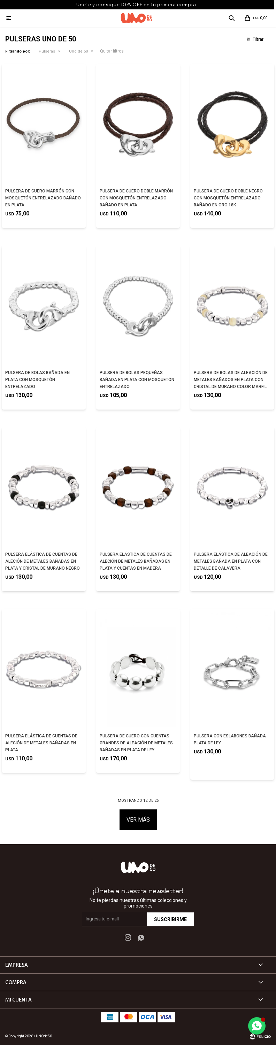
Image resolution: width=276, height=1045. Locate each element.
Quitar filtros (112, 51)
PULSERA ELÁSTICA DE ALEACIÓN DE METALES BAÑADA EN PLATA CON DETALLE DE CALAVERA (231, 561)
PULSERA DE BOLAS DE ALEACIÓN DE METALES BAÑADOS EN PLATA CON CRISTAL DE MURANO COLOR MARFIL (231, 379)
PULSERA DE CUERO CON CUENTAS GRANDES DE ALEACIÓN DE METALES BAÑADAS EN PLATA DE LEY (136, 743)
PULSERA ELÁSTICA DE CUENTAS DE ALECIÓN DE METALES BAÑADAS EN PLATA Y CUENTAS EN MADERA (136, 561)
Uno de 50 (78, 51)
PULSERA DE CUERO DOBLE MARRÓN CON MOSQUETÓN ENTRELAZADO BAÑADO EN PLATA (136, 198)
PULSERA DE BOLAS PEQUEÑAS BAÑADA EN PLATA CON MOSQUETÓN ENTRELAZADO (137, 379)
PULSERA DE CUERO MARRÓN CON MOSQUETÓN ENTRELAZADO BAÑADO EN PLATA (43, 198)
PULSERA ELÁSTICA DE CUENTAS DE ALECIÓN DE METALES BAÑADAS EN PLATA (41, 743)
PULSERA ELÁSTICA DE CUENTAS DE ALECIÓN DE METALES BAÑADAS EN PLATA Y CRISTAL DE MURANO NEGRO (42, 561)
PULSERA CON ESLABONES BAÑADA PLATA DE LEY (230, 739)
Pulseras (47, 51)
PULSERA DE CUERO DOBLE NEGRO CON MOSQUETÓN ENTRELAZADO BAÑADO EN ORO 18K (228, 198)
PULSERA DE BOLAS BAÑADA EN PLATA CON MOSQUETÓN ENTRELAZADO (37, 379)
